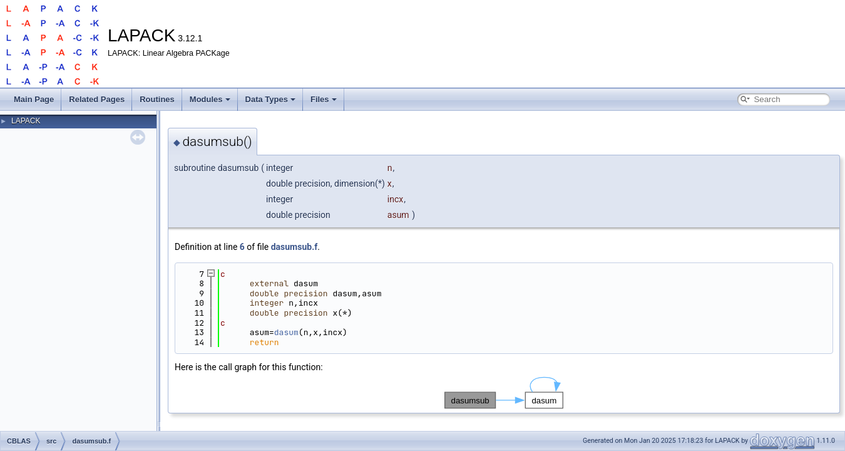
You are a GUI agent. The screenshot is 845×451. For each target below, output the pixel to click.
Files (323, 99)
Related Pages (97, 99)
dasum (286, 332)
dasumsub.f (294, 247)
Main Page (34, 99)
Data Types (270, 99)
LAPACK (25, 121)
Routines (157, 99)
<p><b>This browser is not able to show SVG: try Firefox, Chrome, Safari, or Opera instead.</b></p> (503, 393)
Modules (210, 99)
